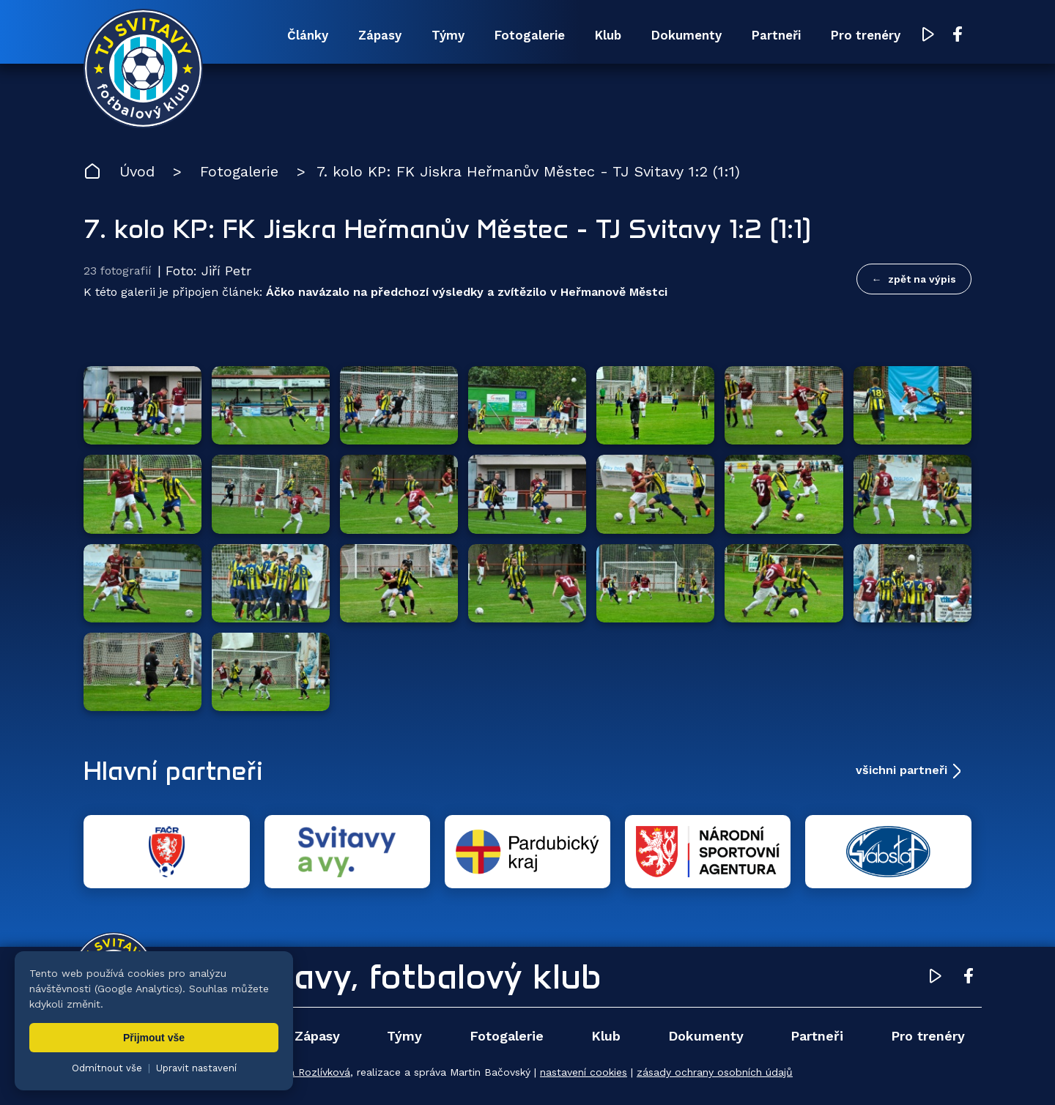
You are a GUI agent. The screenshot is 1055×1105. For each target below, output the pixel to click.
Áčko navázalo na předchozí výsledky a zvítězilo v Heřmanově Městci (466, 292)
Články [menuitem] (307, 35)
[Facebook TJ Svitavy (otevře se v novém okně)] (957, 35)
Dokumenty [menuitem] (686, 35)
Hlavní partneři (173, 770)
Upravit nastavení (196, 1068)
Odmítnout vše (107, 1068)
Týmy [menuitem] (448, 35)
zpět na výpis (922, 279)
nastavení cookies (583, 1072)
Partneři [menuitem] (776, 35)
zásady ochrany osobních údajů (715, 1072)
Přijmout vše (154, 1037)
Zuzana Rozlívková (304, 1072)
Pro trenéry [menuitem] (865, 35)
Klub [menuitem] (608, 35)
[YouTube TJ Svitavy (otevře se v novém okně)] (928, 35)
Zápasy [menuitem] (379, 35)
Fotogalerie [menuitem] (530, 35)
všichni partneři (901, 770)
